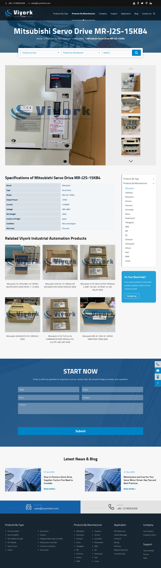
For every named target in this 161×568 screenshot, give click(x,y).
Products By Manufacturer (83, 13)
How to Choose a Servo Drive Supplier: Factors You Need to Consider (58, 480)
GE (126, 235)
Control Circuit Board (47, 546)
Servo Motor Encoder (15, 538)
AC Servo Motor (13, 531)
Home (39, 38)
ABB (127, 226)
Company (103, 13)
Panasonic (129, 196)
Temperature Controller (48, 542)
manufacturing (119, 553)
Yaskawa (129, 192)
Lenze (127, 260)
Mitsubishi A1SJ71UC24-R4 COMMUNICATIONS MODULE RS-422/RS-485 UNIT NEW (60, 339)
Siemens (128, 205)
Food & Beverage (120, 535)
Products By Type (60, 13)
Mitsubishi (79, 38)
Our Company (148, 531)
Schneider (129, 209)
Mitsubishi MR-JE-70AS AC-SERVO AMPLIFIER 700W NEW (98, 338)
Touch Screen (12, 546)
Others (128, 247)
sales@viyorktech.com (39, 3)
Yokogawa (129, 222)
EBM (127, 256)
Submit (80, 431)
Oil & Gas (117, 546)
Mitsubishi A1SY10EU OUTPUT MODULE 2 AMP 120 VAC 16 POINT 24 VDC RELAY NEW (97, 286)
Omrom (128, 201)
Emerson (129, 239)
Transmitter (44, 550)
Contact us (132, 295)
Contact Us (146, 13)
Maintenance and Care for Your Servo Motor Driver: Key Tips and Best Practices (140, 480)
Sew (127, 252)
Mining (116, 542)
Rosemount (130, 218)
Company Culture (149, 535)
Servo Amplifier (13, 535)
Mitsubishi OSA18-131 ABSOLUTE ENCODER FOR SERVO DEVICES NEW (60, 285)
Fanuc (127, 213)
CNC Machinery (120, 531)
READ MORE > (50, 488)
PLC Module (12, 542)
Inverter (43, 535)
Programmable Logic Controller (51, 538)
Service (146, 554)
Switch (10, 550)
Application (126, 13)
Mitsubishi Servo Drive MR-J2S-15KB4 (106, 38)
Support (114, 13)
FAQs (145, 558)
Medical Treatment (121, 550)
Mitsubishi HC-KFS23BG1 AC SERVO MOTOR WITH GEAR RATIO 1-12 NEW (22, 285)
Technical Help (148, 550)
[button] (131, 161)
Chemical (117, 538)
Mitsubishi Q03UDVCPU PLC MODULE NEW (22, 338)
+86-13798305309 (15, 3)
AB (126, 230)
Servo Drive (44, 531)
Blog (136, 13)
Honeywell (129, 243)
